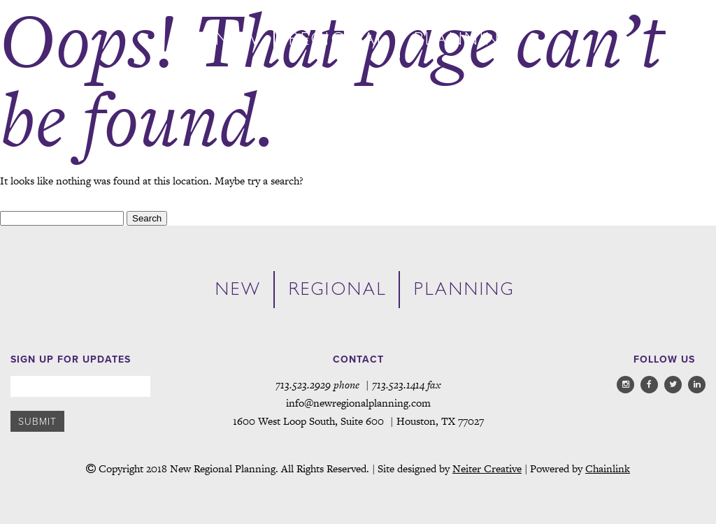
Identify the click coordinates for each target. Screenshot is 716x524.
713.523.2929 (303, 384)
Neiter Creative (487, 468)
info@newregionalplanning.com (358, 402)
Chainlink (607, 468)
